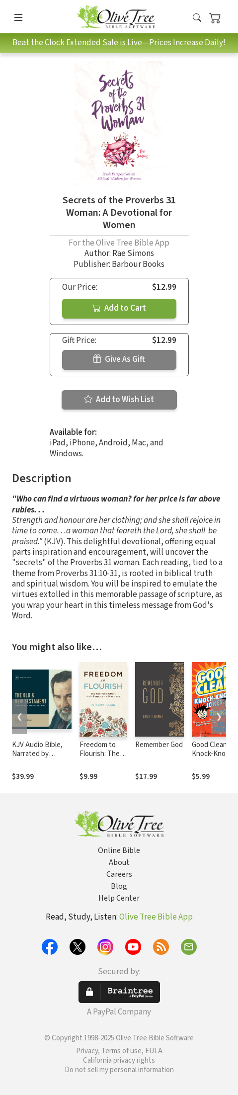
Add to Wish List (119, 400)
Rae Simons (133, 253)
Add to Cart (119, 308)
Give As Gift (119, 359)
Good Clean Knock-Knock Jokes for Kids (214, 754)
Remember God (159, 745)
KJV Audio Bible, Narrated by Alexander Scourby (41, 754)
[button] (197, 18)
